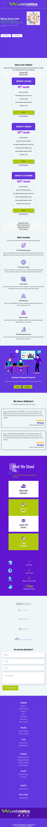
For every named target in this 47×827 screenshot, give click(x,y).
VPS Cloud (23, 777)
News (23, 714)
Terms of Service (23, 722)
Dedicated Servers (23, 774)
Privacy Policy (23, 719)
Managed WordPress (23, 757)
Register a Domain (23, 731)
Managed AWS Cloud (23, 760)
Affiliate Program (23, 709)
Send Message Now (10, 688)
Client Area (23, 717)
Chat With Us (27, 387)
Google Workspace (23, 745)
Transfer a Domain (23, 734)
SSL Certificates (23, 789)
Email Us (18, 387)
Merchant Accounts (23, 763)
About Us (23, 706)
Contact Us (23, 711)
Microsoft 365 (23, 743)
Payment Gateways (24, 765)
